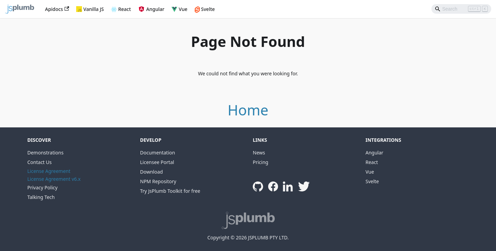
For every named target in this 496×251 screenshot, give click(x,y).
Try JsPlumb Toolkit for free (170, 191)
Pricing (260, 162)
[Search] (461, 9)
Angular (155, 9)
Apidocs (57, 9)
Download (151, 171)
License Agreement (48, 171)
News (259, 152)
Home (248, 110)
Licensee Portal (157, 162)
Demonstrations (45, 152)
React (124, 9)
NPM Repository (158, 181)
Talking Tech (41, 197)
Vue (183, 9)
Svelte (208, 9)
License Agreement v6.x (54, 179)
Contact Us (39, 162)
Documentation (157, 152)
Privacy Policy (42, 187)
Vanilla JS (93, 9)
